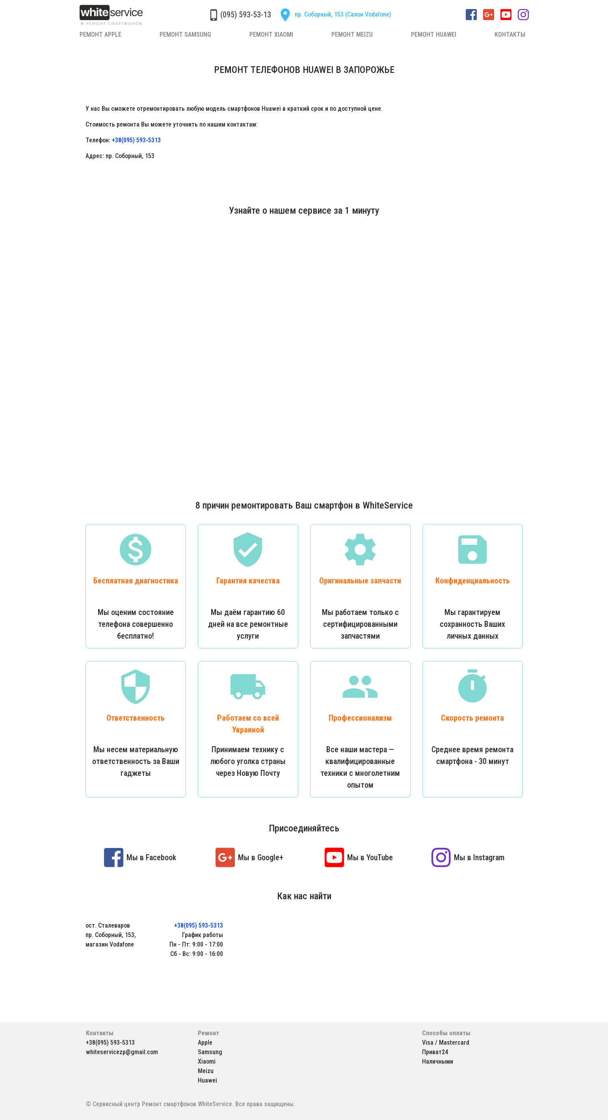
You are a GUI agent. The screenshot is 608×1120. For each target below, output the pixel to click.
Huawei (207, 1080)
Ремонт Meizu (352, 34)
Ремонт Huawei (433, 34)
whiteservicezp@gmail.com (122, 1052)
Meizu (206, 1071)
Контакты (510, 34)
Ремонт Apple (100, 34)
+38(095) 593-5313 (136, 140)
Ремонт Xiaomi (271, 34)
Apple (205, 1042)
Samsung (210, 1052)
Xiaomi (207, 1061)
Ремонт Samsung (185, 34)
